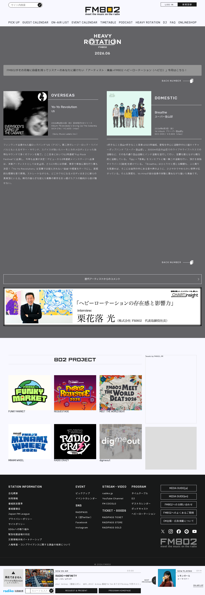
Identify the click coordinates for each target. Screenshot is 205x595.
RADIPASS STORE (112, 522)
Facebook (81, 522)
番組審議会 (14, 508)
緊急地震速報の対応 (19, 534)
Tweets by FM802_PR (154, 356)
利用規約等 (19, 591)
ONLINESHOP (187, 22)
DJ (165, 22)
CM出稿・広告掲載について (178, 521)
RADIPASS (82, 512)
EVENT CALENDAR (84, 22)
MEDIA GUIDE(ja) (178, 488)
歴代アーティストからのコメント (102, 279)
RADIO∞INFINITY (66, 575)
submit (51, 591)
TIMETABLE (108, 22)
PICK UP (14, 22)
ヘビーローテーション (144, 514)
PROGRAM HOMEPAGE (120, 591)
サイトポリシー (16, 524)
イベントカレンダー (86, 498)
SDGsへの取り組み (18, 529)
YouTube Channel (112, 498)
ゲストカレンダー (141, 503)
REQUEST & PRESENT (76, 591)
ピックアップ (83, 493)
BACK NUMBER (171, 80)
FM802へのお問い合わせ (179, 504)
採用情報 (13, 498)
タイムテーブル (140, 493)
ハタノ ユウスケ (65, 579)
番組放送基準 (15, 503)
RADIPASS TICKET (112, 517)
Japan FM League (19, 514)
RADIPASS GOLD (111, 527)
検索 (39, 5)
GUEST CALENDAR (35, 22)
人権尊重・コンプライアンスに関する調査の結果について (39, 544)
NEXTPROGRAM (147, 581)
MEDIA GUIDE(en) (178, 496)
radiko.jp (107, 493)
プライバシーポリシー (20, 519)
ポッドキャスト (140, 508)
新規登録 (187, 4)
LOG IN (169, 4)
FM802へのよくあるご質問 (178, 512)
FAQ (173, 22)
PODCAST (126, 22)
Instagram (82, 527)
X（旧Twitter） (84, 517)
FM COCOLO (109, 503)
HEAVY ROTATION (148, 22)
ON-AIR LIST (60, 22)
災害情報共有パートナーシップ (25, 539)
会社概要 (13, 493)
